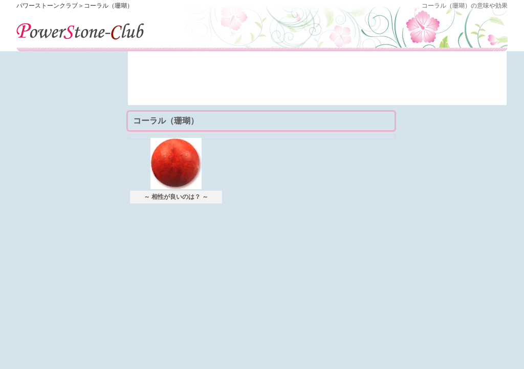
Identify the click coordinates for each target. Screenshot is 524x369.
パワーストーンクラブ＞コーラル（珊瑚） (74, 5)
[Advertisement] (317, 82)
